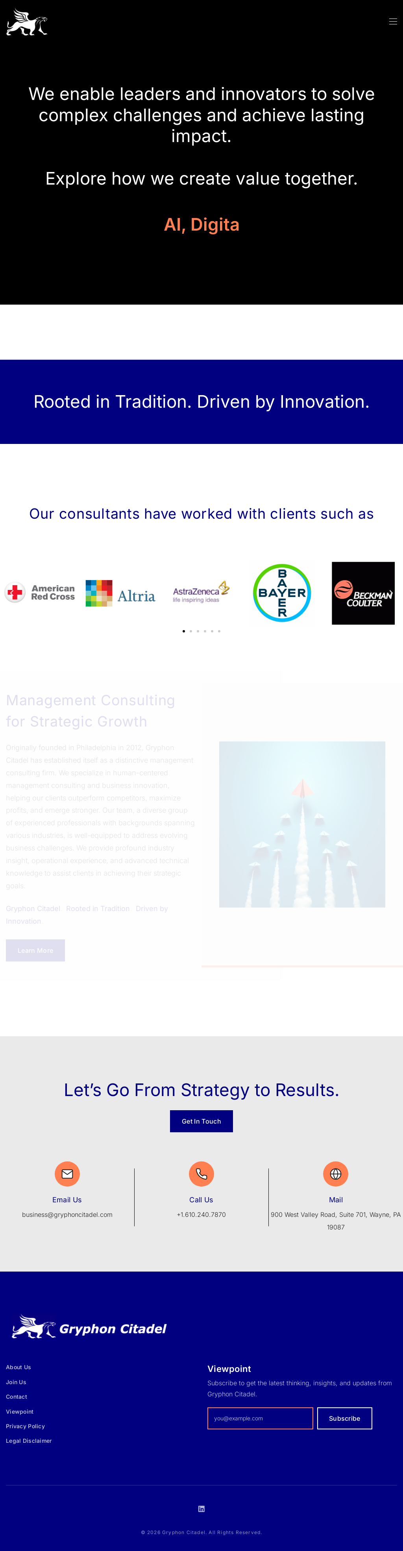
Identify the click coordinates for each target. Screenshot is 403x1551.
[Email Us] (67, 1174)
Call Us (201, 1200)
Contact (16, 1396)
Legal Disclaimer (29, 1440)
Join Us (16, 1382)
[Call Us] (201, 1174)
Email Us (67, 1200)
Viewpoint (20, 1411)
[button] (12, 593)
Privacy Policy (25, 1426)
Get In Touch (201, 1121)
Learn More (35, 950)
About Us (18, 1367)
